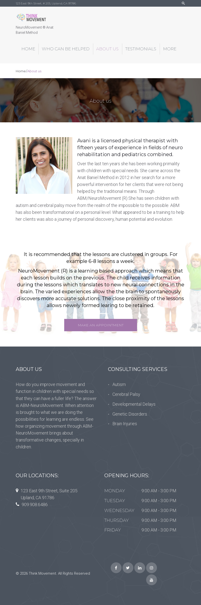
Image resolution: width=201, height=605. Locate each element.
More (169, 48)
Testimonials (140, 48)
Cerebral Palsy (126, 394)
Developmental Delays (133, 404)
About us (107, 48)
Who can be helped (66, 48)
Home (28, 48)
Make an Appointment (101, 325)
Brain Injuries (124, 423)
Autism (119, 384)
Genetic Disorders (129, 414)
